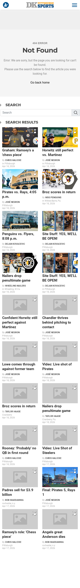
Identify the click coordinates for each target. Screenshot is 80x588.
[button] (74, 5)
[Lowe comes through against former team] (20, 361)
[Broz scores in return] (60, 187)
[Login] (6, 5)
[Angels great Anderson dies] (60, 529)
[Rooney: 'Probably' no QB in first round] (20, 445)
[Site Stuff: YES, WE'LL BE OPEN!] (60, 231)
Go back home (39, 82)
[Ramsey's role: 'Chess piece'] (20, 529)
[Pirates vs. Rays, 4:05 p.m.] (20, 189)
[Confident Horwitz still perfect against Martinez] (20, 317)
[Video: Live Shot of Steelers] (60, 445)
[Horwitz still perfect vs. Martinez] (60, 147)
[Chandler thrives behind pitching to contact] (60, 317)
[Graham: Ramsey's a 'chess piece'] (20, 147)
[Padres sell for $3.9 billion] (20, 487)
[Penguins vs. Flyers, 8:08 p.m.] (20, 231)
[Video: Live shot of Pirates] (60, 361)
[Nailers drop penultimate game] (20, 273)
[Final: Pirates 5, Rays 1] (60, 487)
